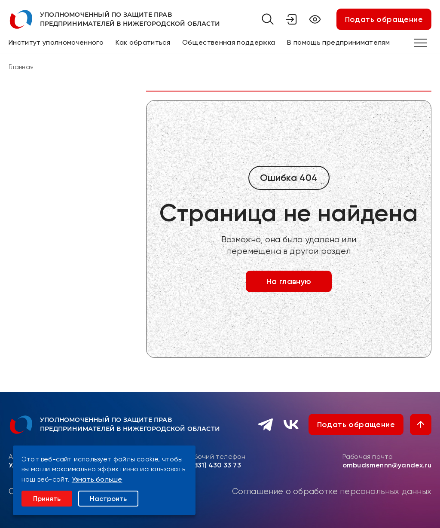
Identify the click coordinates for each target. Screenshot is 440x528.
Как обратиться (143, 42)
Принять (47, 498)
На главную (289, 281)
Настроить (108, 498)
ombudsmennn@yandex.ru (386, 465)
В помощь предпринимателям (338, 42)
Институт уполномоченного (56, 42)
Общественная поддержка (228, 42)
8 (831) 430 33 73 (213, 465)
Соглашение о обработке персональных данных (331, 491)
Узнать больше (97, 479)
